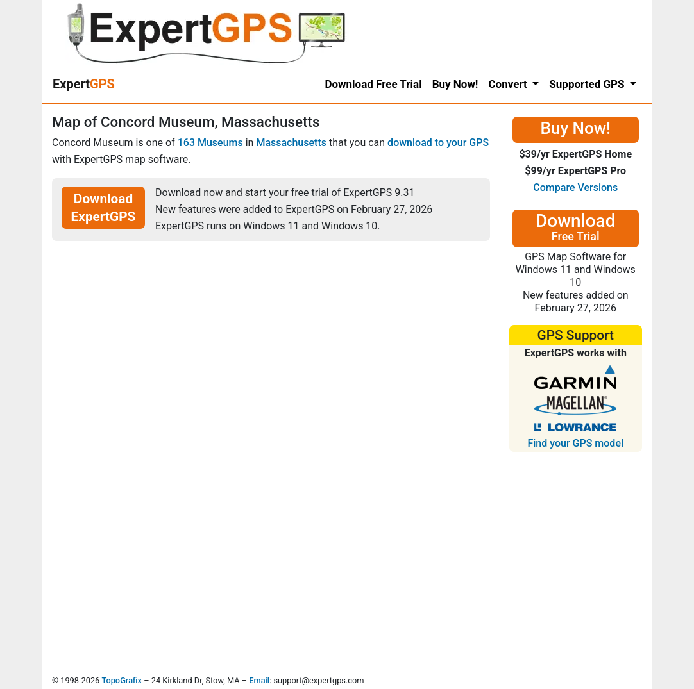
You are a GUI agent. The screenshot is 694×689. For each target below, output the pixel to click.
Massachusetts (291, 143)
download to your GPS (438, 143)
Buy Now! (455, 84)
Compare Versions (575, 187)
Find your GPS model (575, 443)
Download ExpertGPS (103, 207)
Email (259, 680)
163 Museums (210, 143)
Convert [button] (509, 84)
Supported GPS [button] (588, 84)
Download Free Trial (373, 84)
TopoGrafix (121, 680)
